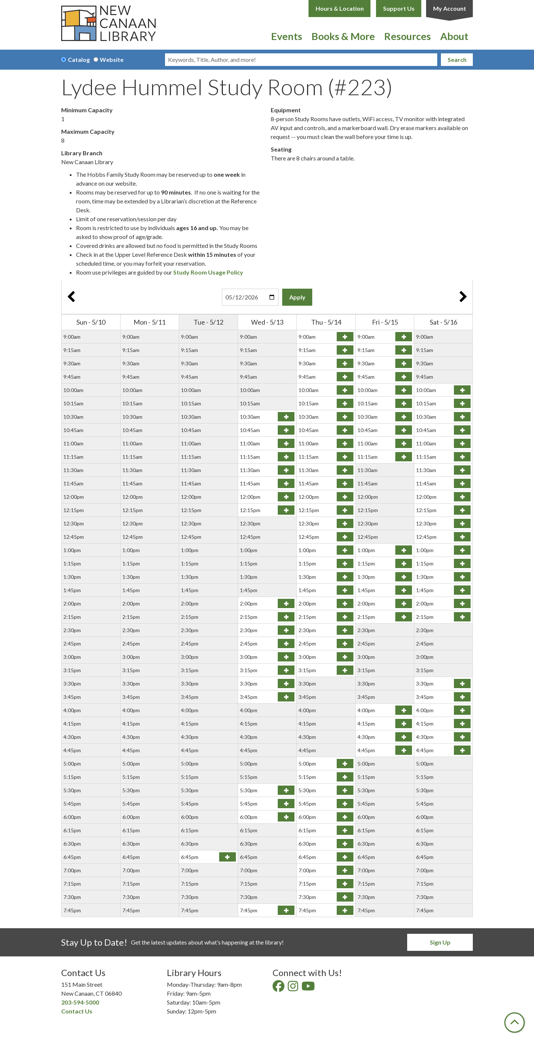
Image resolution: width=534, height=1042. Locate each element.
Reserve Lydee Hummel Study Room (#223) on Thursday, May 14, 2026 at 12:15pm (345, 510)
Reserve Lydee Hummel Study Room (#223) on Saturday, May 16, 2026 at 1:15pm (462, 563)
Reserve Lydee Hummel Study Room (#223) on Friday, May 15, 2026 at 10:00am (403, 390)
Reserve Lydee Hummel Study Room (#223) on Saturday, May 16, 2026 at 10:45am (462, 430)
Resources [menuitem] (407, 36)
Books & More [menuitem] (343, 36)
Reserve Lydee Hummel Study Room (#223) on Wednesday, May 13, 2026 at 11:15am (286, 456)
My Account (449, 8)
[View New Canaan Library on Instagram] (293, 988)
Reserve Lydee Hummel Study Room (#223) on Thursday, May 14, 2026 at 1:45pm (345, 590)
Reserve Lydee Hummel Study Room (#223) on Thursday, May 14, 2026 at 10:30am (345, 416)
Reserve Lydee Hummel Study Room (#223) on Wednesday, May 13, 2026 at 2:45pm (286, 643)
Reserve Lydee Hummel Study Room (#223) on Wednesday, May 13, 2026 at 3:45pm (286, 696)
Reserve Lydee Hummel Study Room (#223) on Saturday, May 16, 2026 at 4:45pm (462, 750)
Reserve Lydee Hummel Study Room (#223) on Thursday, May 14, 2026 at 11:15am (345, 456)
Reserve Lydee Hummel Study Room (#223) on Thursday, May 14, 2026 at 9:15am (345, 350)
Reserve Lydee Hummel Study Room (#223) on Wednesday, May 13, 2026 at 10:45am (286, 430)
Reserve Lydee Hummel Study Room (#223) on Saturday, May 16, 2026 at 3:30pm (462, 683)
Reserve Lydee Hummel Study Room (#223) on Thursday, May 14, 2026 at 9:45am (345, 376)
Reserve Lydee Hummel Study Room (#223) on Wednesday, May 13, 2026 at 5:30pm (286, 790)
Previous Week (71, 297)
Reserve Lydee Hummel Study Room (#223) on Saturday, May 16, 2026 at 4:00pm (462, 710)
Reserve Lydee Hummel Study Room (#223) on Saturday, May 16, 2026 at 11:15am (462, 456)
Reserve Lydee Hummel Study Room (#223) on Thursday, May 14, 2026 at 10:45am (345, 430)
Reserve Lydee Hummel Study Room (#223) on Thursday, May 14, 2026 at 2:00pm (345, 603)
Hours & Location (340, 8)
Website (111, 59)
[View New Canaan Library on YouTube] (308, 988)
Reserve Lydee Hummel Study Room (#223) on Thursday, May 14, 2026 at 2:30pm (345, 630)
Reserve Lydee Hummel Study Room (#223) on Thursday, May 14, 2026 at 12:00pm (345, 496)
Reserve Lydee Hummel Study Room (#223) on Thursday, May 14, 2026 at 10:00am (345, 390)
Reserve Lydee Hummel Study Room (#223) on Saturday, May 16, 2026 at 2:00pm (462, 603)
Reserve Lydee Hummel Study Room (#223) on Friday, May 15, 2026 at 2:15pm (403, 616)
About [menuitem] (454, 36)
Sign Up (440, 942)
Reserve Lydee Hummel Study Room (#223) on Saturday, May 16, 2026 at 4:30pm (462, 736)
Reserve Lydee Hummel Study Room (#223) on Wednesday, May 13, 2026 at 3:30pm (286, 683)
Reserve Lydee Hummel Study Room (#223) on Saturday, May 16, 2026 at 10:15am (462, 403)
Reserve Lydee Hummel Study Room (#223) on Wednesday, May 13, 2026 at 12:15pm (286, 510)
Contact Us (76, 1011)
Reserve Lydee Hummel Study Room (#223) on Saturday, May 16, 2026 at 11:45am (462, 483)
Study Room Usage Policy (208, 272)
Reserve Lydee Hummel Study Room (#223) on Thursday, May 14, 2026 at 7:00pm (345, 870)
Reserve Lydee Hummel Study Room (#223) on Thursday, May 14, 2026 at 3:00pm (345, 656)
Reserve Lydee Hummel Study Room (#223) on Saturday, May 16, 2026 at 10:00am (462, 390)
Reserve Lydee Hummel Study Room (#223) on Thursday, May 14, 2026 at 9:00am (345, 336)
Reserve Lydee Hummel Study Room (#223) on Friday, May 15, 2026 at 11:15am (403, 456)
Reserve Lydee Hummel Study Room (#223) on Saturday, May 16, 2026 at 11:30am (462, 470)
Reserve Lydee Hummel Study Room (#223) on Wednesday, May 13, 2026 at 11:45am (286, 483)
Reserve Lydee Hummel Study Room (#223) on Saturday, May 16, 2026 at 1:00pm (462, 550)
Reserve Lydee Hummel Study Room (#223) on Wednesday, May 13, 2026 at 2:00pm (286, 603)
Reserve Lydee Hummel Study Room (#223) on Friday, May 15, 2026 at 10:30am (403, 416)
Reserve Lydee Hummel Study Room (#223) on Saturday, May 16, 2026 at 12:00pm (462, 496)
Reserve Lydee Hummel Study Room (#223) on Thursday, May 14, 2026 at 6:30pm (345, 843)
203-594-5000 (80, 1002)
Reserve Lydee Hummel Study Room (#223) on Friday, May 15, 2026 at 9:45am (403, 376)
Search (457, 59)
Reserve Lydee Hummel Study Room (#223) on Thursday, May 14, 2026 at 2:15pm (345, 616)
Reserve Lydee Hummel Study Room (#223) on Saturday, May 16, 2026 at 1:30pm (462, 576)
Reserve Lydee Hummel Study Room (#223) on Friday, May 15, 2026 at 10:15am (403, 403)
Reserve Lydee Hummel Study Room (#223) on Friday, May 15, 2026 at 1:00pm (403, 550)
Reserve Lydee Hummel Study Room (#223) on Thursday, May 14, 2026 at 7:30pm (345, 897)
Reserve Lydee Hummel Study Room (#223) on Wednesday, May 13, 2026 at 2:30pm (286, 630)
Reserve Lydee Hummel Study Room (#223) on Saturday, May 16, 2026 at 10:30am (462, 416)
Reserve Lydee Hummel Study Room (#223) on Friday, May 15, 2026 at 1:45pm (403, 590)
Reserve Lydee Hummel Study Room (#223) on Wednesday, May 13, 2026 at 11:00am (286, 443)
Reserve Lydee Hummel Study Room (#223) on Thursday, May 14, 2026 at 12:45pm (345, 536)
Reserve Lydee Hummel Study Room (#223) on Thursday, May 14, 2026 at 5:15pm (345, 777)
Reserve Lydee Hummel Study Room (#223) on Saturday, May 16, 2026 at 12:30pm (462, 523)
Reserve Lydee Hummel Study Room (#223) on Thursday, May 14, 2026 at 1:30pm (345, 576)
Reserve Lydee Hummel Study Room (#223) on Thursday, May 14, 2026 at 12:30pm (345, 523)
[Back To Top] (514, 1022)
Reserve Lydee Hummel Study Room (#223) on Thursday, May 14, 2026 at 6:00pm (345, 817)
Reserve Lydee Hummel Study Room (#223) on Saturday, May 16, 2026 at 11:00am (462, 443)
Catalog (79, 59)
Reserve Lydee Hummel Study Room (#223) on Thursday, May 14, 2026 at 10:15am (345, 403)
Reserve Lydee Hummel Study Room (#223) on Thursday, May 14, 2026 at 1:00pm (345, 550)
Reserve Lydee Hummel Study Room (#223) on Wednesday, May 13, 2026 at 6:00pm (286, 817)
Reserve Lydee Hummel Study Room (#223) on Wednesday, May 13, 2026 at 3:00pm (286, 656)
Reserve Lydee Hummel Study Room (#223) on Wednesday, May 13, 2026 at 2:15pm (286, 616)
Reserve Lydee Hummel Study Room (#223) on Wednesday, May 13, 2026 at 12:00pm (286, 496)
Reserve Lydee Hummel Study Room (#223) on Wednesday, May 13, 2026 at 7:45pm (286, 910)
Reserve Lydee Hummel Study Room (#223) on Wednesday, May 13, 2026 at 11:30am (286, 470)
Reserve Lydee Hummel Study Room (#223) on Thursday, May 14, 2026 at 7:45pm (345, 910)
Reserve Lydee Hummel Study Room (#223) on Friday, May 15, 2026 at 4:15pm (403, 723)
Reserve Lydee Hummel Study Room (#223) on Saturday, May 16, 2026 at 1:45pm (462, 590)
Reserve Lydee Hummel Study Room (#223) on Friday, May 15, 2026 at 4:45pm (403, 750)
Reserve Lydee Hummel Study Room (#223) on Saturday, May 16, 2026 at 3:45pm (462, 696)
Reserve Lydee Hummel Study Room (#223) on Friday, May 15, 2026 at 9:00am (403, 336)
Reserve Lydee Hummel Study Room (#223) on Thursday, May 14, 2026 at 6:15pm (345, 830)
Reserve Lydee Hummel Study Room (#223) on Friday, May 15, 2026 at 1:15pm (403, 563)
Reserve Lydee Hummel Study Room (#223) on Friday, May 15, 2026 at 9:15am (403, 350)
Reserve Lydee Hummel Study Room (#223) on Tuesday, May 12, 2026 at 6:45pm (227, 857)
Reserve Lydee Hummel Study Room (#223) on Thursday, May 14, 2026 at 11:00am (345, 443)
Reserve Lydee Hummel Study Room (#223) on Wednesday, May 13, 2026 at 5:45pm (286, 803)
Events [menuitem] (286, 36)
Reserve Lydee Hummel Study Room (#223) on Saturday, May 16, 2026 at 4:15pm (462, 723)
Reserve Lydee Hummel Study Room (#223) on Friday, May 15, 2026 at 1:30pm (403, 576)
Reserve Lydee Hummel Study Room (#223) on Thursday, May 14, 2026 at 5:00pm (345, 763)
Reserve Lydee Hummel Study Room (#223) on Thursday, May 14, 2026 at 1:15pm (345, 563)
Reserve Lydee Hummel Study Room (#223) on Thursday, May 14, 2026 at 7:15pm (345, 883)
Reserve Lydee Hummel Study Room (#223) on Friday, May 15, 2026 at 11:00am (403, 443)
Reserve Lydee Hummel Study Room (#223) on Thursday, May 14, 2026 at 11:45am (345, 483)
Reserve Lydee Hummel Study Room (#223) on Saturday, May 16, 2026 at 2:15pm (462, 616)
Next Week (463, 297)
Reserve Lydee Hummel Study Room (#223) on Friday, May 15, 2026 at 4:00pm (403, 710)
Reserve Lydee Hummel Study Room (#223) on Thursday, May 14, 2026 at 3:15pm (345, 670)
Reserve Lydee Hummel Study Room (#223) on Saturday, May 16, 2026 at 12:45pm (462, 536)
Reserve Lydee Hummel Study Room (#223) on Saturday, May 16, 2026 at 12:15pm (462, 510)
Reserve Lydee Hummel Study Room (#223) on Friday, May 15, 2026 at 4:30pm (403, 736)
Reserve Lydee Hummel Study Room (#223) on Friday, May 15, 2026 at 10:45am (403, 430)
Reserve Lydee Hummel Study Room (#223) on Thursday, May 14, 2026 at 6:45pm (345, 857)
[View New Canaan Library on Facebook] (279, 988)
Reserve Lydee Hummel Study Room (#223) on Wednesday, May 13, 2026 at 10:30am (286, 416)
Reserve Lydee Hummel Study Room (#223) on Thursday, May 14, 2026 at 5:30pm (345, 790)
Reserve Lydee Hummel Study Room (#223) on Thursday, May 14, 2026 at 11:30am (345, 470)
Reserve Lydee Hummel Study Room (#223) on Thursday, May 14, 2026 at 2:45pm (345, 643)
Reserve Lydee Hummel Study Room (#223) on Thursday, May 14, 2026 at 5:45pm (345, 803)
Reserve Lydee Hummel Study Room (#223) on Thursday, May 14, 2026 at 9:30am (345, 363)
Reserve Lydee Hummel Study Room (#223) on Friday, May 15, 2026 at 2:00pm (403, 603)
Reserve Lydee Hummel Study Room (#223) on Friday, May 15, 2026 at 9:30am (403, 363)
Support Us (399, 8)
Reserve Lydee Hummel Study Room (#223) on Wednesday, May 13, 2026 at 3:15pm (286, 670)
